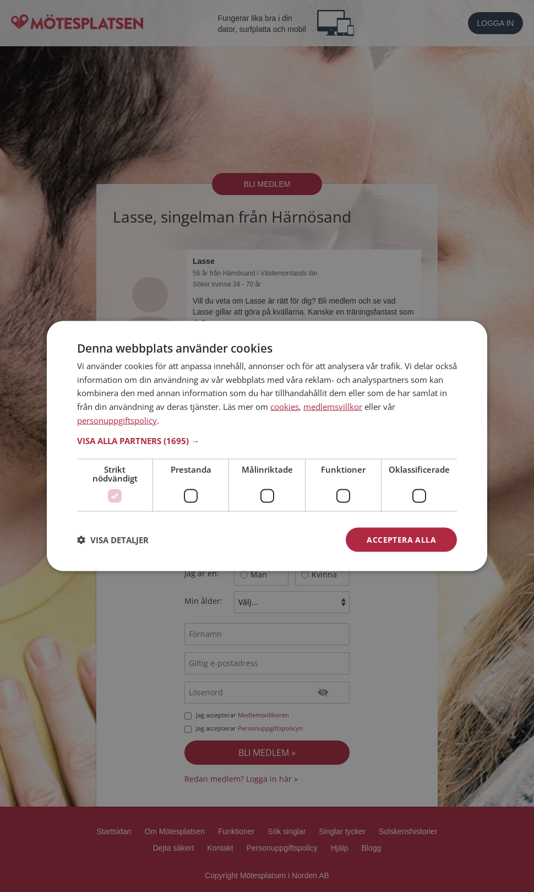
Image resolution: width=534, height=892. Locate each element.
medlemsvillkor (332, 406)
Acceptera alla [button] (401, 539)
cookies (284, 406)
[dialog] (267, 446)
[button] (267, 440)
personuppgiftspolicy (117, 419)
